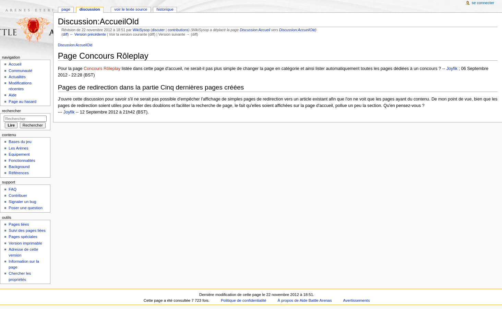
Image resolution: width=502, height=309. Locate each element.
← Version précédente (88, 34)
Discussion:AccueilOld (297, 30)
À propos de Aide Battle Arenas (305, 300)
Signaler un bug (22, 202)
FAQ (12, 189)
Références (19, 173)
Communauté (20, 71)
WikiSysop (141, 30)
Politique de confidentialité (243, 300)
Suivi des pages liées (27, 230)
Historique (165, 9)
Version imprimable (25, 243)
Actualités (17, 77)
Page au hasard (22, 101)
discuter (158, 30)
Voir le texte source (130, 9)
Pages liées (19, 224)
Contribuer (18, 195)
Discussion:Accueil (255, 30)
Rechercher (11, 111)
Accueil (15, 64)
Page (65, 9)
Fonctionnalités (22, 160)
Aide (12, 95)
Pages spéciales (23, 237)
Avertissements (356, 300)
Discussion (90, 9)
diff (65, 34)
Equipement (19, 154)
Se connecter (483, 3)
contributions (178, 30)
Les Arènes (18, 148)
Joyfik (451, 68)
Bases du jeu (20, 142)
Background (19, 167)
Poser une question (26, 208)
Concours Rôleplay (102, 68)
